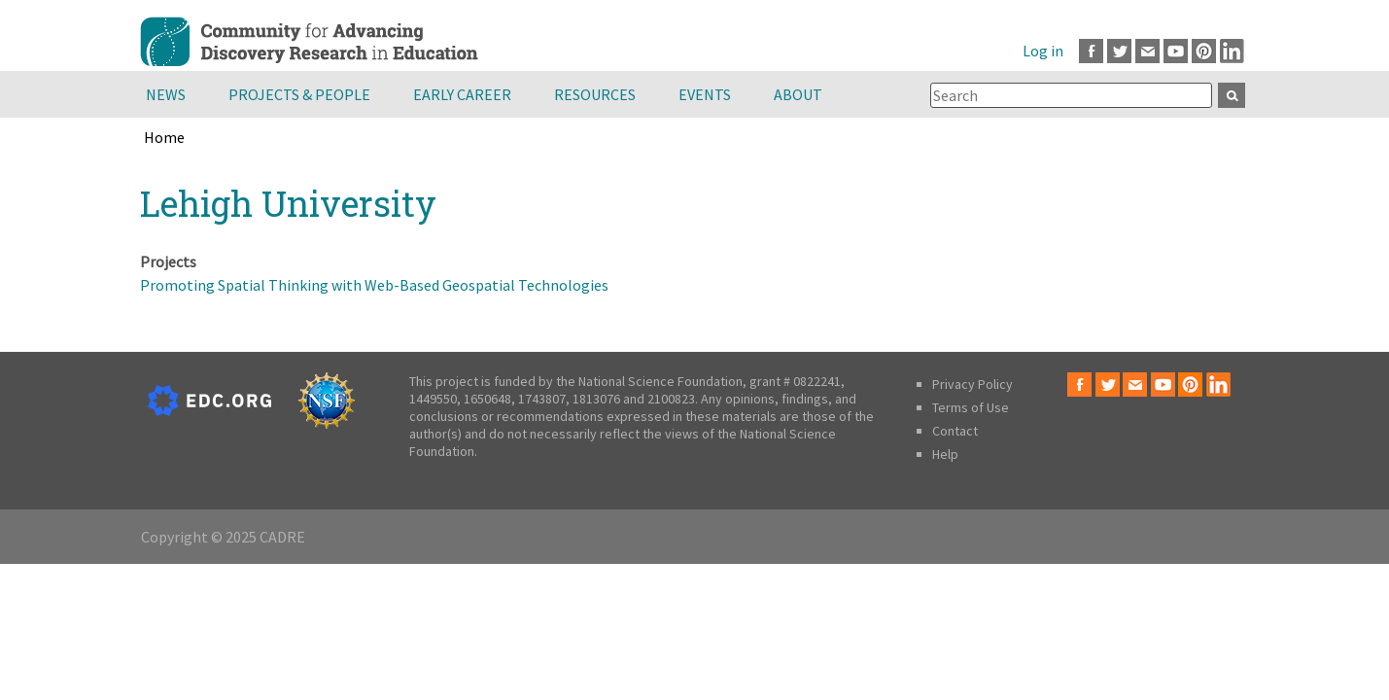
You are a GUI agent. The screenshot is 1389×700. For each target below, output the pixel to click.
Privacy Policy (972, 384)
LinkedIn (1232, 51)
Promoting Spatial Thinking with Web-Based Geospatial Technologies (374, 285)
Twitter (1119, 51)
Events (704, 94)
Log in (1043, 50)
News (166, 94)
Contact (955, 430)
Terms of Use (970, 407)
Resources (595, 94)
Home (164, 137)
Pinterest (1204, 51)
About (798, 94)
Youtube (1175, 51)
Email (1147, 51)
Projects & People (299, 94)
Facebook (1091, 51)
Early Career (462, 94)
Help (945, 454)
